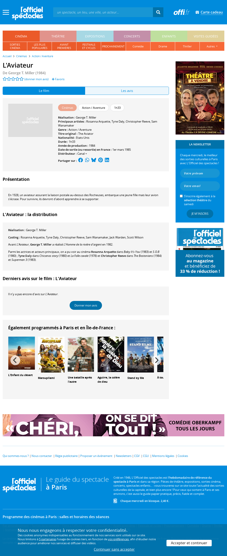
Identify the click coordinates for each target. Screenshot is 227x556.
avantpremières (64, 46)
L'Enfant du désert (20, 375)
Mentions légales (163, 456)
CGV (137, 456)
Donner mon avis (85, 305)
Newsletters (123, 456)
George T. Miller (86, 117)
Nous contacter (41, 456)
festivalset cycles (89, 46)
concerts (132, 36)
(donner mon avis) (36, 79)
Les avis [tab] (127, 90)
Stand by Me (135, 378)
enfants (169, 36)
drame (163, 46)
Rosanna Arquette (98, 121)
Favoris (58, 79)
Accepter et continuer (189, 542)
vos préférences (118, 539)
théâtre (58, 36)
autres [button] (211, 46)
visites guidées (206, 36)
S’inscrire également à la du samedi (199, 200)
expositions (95, 36)
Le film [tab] (44, 90)
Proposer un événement (96, 456)
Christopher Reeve (138, 121)
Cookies (183, 456)
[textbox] (103, 12)
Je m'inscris (200, 214)
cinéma (21, 36)
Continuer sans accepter (114, 549)
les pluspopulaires (39, 46)
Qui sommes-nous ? (16, 456)
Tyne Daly (118, 121)
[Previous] (15, 360)
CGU (146, 456)
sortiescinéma (15, 46)
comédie (138, 46)
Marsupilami (46, 378)
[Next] (156, 360)
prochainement (113, 46)
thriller (187, 46)
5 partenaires (47, 539)
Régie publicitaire (66, 456)
